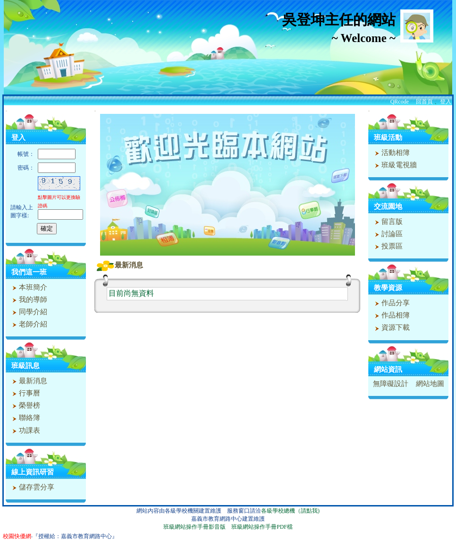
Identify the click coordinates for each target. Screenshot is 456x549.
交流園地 (388, 206)
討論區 (387, 234)
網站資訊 (388, 369)
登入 (445, 101)
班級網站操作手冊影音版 (194, 526)
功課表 (25, 430)
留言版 (387, 221)
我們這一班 (29, 272)
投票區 (387, 246)
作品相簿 (391, 315)
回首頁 (424, 101)
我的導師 (28, 299)
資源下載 (391, 327)
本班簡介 (28, 287)
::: (6, 111)
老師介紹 (28, 324)
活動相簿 (391, 152)
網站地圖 (430, 383)
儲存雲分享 (32, 487)
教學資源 (388, 288)
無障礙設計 (390, 383)
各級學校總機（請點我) (290, 510)
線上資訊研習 (32, 472)
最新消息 (28, 381)
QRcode (399, 101)
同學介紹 (28, 312)
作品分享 (391, 303)
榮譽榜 (25, 405)
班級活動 (388, 137)
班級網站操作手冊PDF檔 (262, 526)
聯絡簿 (25, 417)
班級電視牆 (394, 165)
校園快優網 (17, 536)
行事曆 (25, 393)
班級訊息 (25, 365)
